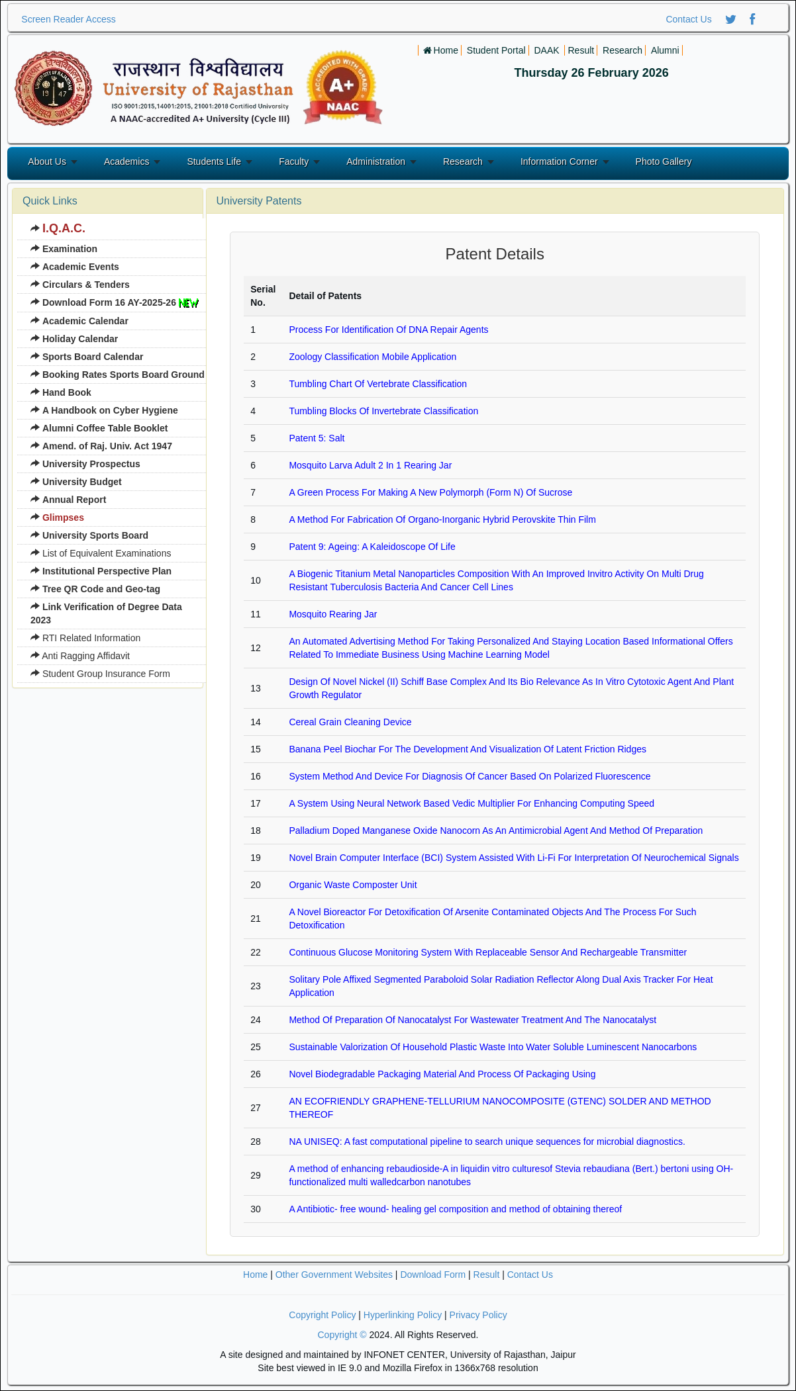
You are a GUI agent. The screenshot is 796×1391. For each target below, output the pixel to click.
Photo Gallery (664, 161)
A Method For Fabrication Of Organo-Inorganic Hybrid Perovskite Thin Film (442, 519)
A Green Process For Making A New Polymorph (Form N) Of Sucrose (430, 492)
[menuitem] (117, 229)
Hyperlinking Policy (403, 1315)
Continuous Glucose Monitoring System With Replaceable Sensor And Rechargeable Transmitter (488, 952)
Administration (375, 161)
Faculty (294, 161)
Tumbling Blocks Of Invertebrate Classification (383, 411)
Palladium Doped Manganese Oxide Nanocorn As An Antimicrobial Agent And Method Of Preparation (496, 830)
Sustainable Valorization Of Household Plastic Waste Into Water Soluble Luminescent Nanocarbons (493, 1047)
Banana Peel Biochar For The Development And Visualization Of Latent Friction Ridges (467, 749)
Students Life (214, 161)
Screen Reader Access (68, 19)
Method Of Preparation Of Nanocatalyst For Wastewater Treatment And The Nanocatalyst (472, 1019)
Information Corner (559, 161)
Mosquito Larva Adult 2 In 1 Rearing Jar (370, 465)
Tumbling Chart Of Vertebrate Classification (378, 384)
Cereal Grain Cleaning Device (350, 722)
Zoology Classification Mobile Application (372, 356)
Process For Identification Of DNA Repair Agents (388, 329)
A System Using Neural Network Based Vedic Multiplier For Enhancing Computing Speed (471, 803)
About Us (47, 161)
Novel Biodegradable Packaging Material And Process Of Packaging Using (442, 1074)
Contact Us (688, 19)
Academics (126, 161)
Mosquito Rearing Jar (333, 614)
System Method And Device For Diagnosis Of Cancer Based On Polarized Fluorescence (469, 776)
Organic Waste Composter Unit (353, 884)
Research (463, 161)
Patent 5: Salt (316, 438)
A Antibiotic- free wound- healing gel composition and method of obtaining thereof (455, 1209)
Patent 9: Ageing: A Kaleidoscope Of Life (372, 546)
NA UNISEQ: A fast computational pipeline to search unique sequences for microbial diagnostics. (487, 1141)
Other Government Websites (334, 1274)
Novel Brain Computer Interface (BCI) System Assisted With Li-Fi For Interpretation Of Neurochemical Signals (513, 857)
